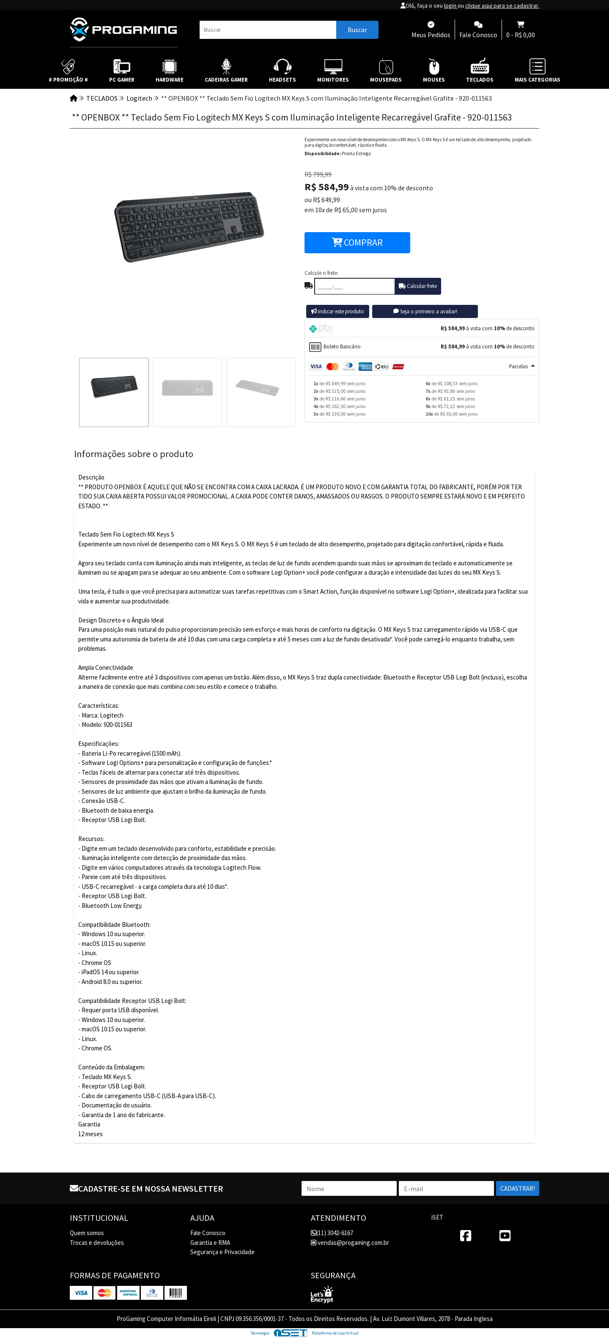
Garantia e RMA (210, 1243)
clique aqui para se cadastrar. (502, 5)
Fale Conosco (207, 1233)
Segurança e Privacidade (222, 1252)
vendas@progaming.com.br (350, 1243)
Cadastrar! (517, 1188)
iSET (437, 1217)
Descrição (91, 477)
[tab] (422, 328)
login (451, 5)
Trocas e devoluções (97, 1243)
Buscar (357, 29)
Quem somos (87, 1233)
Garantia (89, 1124)
